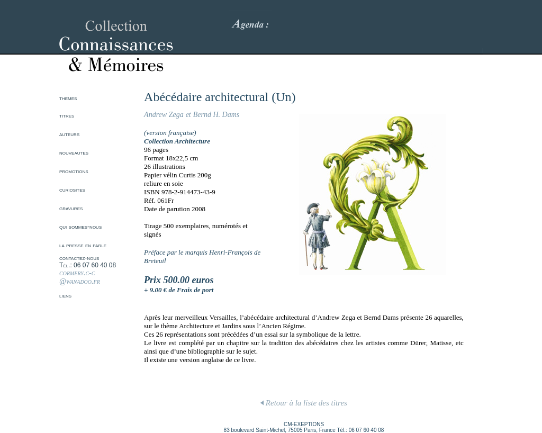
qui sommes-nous (80, 226)
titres (66, 115)
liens (65, 295)
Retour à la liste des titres (303, 403)
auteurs (69, 134)
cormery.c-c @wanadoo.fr (79, 277)
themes (68, 98)
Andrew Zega (164, 115)
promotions (73, 171)
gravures (71, 208)
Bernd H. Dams (216, 115)
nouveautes (73, 152)
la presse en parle (82, 245)
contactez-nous (79, 257)
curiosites (72, 189)
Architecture (192, 141)
